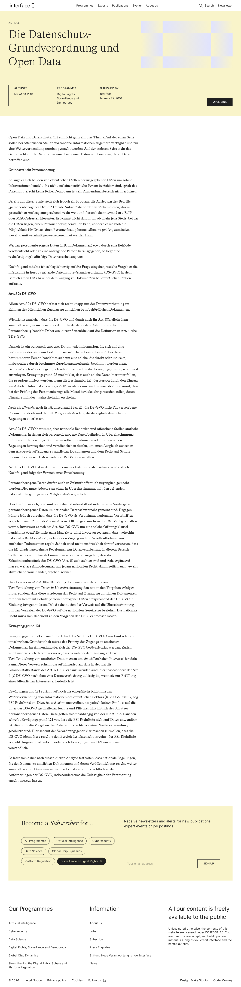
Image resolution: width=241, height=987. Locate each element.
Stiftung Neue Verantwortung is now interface (120, 955)
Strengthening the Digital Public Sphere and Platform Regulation (37, 965)
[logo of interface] (21, 5)
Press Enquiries (100, 947)
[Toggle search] (206, 5)
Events (137, 5)
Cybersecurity (17, 931)
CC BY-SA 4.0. (214, 932)
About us (152, 5)
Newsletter (225, 5)
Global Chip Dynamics (23, 955)
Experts (102, 5)
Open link (220, 101)
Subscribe (96, 939)
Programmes (84, 5)
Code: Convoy (223, 980)
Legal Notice (33, 980)
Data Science (17, 939)
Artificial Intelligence (22, 923)
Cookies (77, 980)
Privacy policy (56, 980)
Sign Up (209, 863)
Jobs (93, 931)
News (93, 963)
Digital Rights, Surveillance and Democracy (68, 98)
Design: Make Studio (194, 980)
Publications (120, 5)
